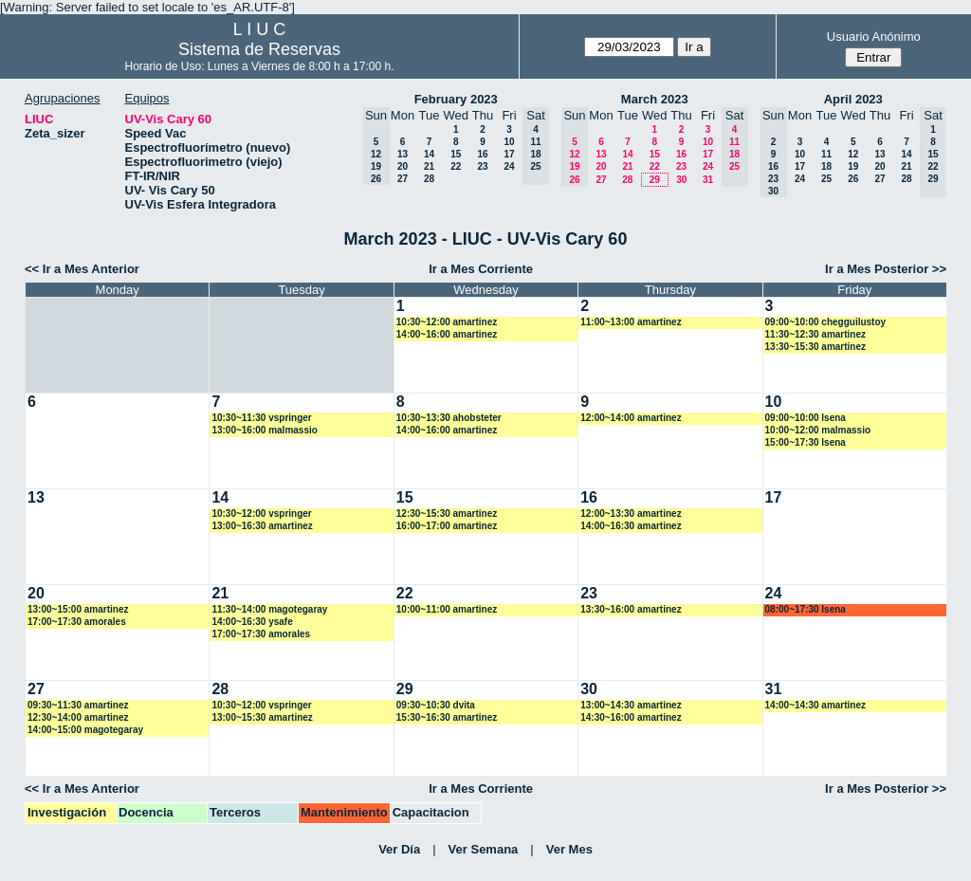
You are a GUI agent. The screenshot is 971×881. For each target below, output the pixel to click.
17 (509, 154)
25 (826, 179)
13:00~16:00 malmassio (264, 430)
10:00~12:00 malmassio (817, 430)
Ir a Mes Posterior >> (885, 269)
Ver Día (399, 849)
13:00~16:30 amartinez (261, 526)
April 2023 (853, 99)
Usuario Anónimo (874, 36)
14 (429, 154)
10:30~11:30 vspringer (261, 418)
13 (402, 154)
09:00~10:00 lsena (805, 418)
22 (455, 166)
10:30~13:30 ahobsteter (449, 418)
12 (853, 154)
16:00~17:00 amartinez (446, 526)
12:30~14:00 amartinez (77, 717)
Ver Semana (484, 849)
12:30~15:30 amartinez (446, 513)
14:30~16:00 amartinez (630, 717)
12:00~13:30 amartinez (630, 513)
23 (482, 166)
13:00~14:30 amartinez (630, 705)
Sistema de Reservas (259, 49)
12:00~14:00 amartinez (630, 418)
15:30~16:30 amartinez (446, 717)
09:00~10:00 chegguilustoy (826, 322)
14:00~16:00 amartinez (446, 334)
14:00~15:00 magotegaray (85, 730)
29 (655, 179)
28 (429, 179)
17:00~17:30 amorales (76, 621)
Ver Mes (569, 849)
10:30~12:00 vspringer (261, 513)
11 (826, 154)
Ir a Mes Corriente (481, 269)
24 (509, 166)
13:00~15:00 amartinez (77, 609)
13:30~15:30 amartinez (815, 346)
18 (826, 166)
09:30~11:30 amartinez (77, 705)
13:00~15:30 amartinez (261, 717)
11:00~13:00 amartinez (630, 322)
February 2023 (456, 99)
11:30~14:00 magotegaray (269, 609)
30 (681, 179)
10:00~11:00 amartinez (446, 609)
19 (853, 166)
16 (482, 154)
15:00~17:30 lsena (805, 442)
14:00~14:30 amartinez (815, 705)
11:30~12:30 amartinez (815, 334)
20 (402, 166)
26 (853, 179)
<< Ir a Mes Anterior (82, 269)
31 (708, 179)
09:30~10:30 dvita (435, 705)
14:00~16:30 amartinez (630, 526)
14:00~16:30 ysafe (251, 621)
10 (509, 142)
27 (402, 179)
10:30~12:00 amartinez (446, 322)
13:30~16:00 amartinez (630, 609)
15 (455, 154)
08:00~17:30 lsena (805, 609)
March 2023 (654, 99)
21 (429, 166)
